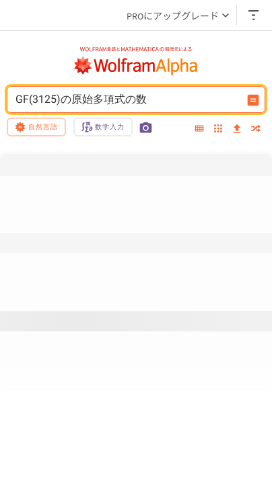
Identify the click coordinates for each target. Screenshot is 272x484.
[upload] (237, 129)
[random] (255, 129)
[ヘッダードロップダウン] (254, 15)
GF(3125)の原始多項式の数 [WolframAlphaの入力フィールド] (127, 99)
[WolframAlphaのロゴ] (136, 65)
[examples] (218, 129)
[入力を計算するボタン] (253, 100)
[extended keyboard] (199, 129)
